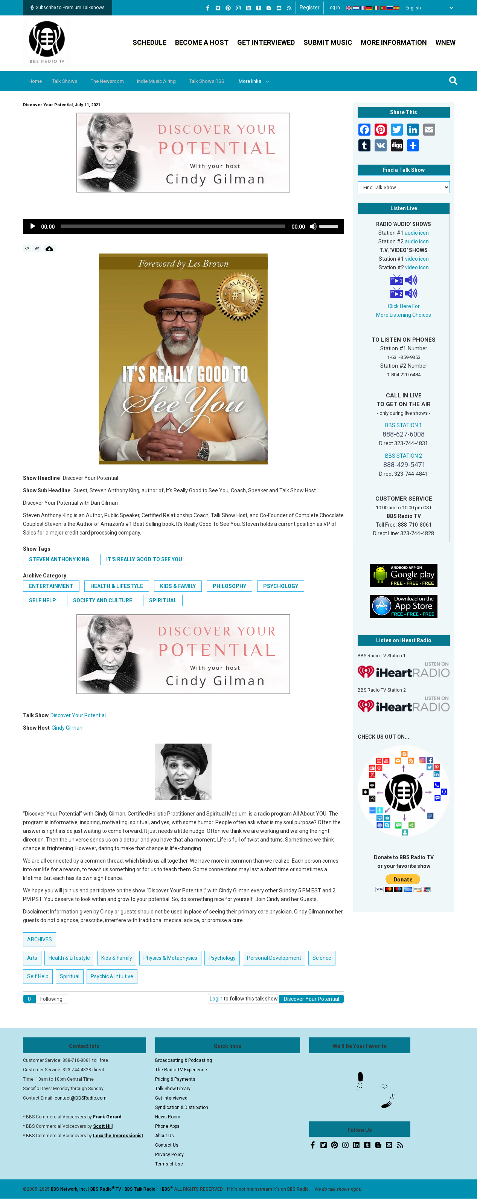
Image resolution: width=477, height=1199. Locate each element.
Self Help (42, 600)
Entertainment (51, 586)
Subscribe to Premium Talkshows (67, 7)
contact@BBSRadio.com (81, 1098)
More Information (394, 42)
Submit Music (327, 42)
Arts (32, 958)
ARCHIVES (39, 939)
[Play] (33, 226)
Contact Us (166, 1145)
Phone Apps (167, 1126)
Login (216, 999)
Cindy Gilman (67, 728)
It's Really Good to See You (144, 559)
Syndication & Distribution (181, 1107)
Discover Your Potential (78, 715)
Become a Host (202, 42)
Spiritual (163, 600)
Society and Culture (102, 600)
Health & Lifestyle (116, 586)
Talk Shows (69, 81)
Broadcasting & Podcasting (183, 1060)
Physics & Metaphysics (170, 958)
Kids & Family (178, 586)
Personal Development (274, 958)
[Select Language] (427, 8)
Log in (334, 7)
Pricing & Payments (175, 1079)
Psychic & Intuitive (112, 976)
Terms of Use (169, 1164)
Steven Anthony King (59, 559)
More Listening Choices (403, 315)
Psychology (280, 586)
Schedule (149, 42)
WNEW (446, 42)
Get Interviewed (266, 42)
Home (37, 81)
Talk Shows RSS (221, 81)
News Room (167, 1117)
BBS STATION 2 (403, 456)
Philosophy (229, 586)
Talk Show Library (172, 1088)
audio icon (417, 233)
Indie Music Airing (168, 81)
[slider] (173, 226)
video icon (417, 259)
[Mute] (313, 226)
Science (321, 958)
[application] (183, 226)
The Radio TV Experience (181, 1069)
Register (310, 8)
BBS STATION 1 (403, 425)
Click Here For (404, 306)
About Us (164, 1135)
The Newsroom (115, 81)
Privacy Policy (169, 1154)
